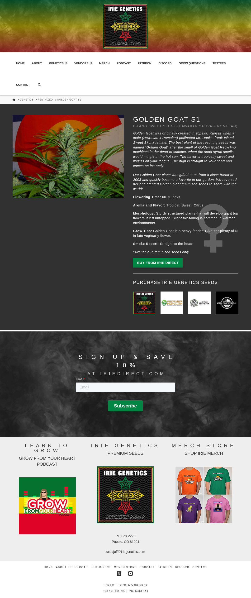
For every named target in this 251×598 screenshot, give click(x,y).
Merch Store (125, 567)
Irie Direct (101, 567)
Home (48, 567)
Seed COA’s (79, 567)
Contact (199, 567)
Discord (182, 567)
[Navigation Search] (39, 84)
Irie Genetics (138, 591)
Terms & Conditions (132, 585)
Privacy (110, 585)
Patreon (165, 567)
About (61, 567)
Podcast (147, 567)
